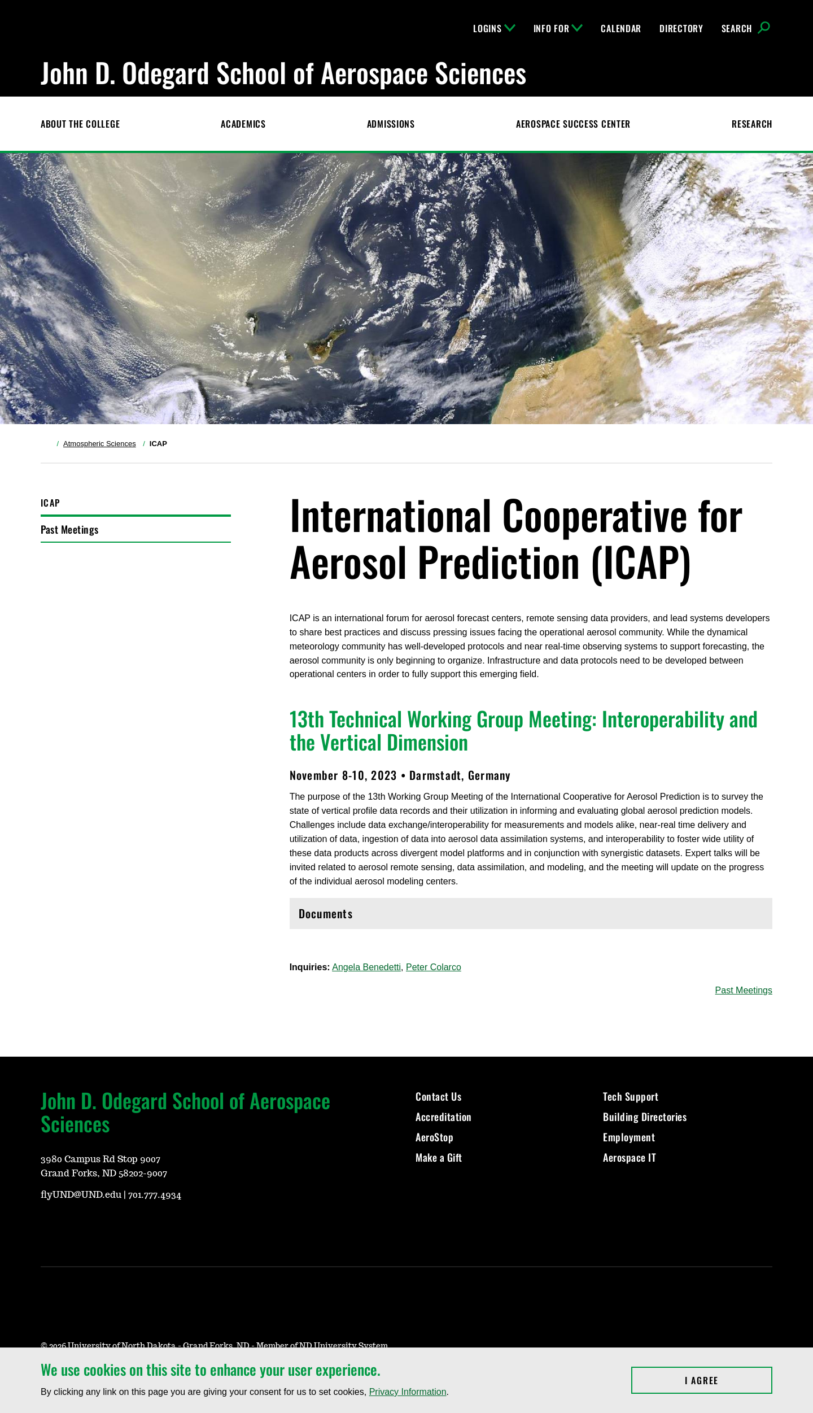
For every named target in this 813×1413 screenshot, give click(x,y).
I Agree (728, 1380)
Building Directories (645, 1116)
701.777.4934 (154, 1195)
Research (752, 123)
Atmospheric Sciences (99, 443)
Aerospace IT (629, 1157)
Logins (494, 28)
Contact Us (438, 1096)
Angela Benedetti (366, 967)
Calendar (621, 28)
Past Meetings (70, 529)
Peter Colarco (433, 967)
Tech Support (630, 1096)
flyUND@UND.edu (81, 1195)
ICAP (50, 502)
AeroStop (434, 1136)
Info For (558, 28)
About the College (80, 123)
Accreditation (444, 1116)
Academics (243, 123)
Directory (681, 28)
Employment (629, 1136)
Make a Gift (439, 1157)
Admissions (391, 123)
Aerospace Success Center (573, 123)
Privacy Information (408, 1392)
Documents (531, 916)
